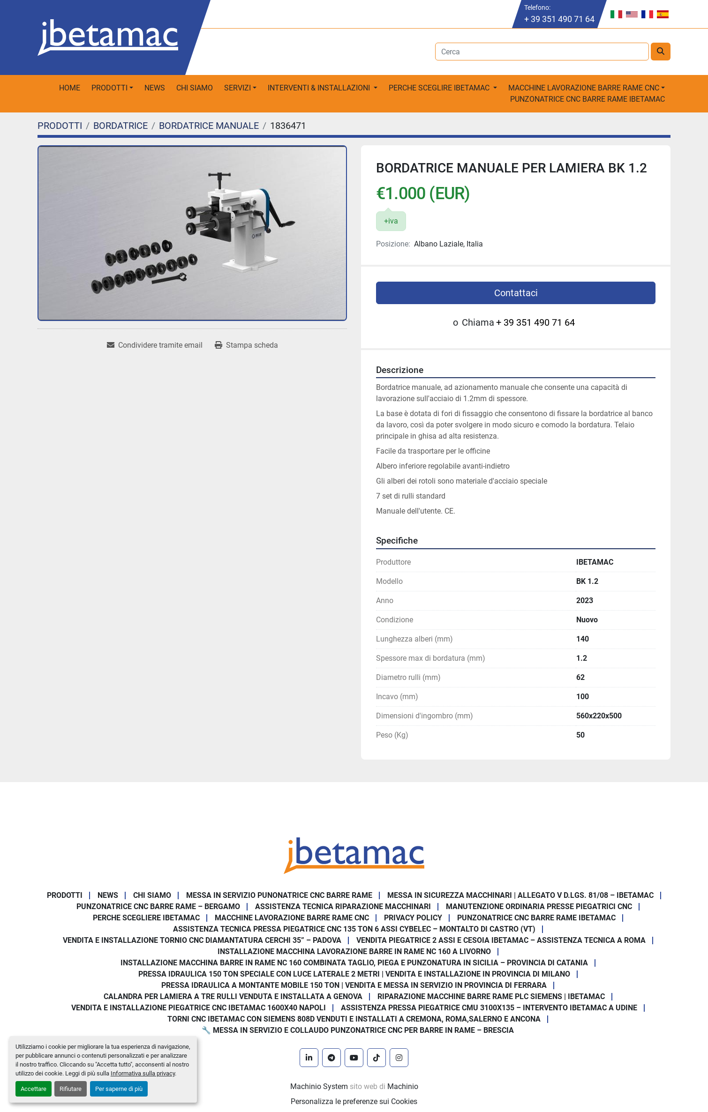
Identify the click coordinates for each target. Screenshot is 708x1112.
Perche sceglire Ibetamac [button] (440, 87)
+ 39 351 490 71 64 (559, 19)
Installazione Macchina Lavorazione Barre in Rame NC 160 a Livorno (354, 951)
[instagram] (399, 1057)
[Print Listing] (246, 345)
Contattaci (516, 293)
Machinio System (319, 1086)
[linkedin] (309, 1057)
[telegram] (331, 1057)
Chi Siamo (194, 87)
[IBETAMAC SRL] (354, 855)
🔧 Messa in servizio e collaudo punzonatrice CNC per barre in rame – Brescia (358, 1030)
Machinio (402, 1086)
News (154, 87)
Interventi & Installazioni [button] (320, 87)
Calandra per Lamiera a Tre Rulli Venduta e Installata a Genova (233, 996)
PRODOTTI (109, 87)
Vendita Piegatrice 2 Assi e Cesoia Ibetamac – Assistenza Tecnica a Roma (501, 940)
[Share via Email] (155, 345)
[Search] (542, 51)
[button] (112, 88)
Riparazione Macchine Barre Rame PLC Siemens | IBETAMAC (491, 996)
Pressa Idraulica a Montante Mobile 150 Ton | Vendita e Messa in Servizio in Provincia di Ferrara (354, 985)
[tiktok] (376, 1057)
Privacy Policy (413, 917)
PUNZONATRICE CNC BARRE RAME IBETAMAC (587, 99)
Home (69, 87)
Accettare (33, 1088)
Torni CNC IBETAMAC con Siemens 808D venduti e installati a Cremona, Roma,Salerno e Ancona (354, 1019)
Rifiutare (71, 1088)
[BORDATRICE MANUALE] (209, 125)
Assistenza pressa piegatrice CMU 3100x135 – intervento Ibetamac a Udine (489, 1007)
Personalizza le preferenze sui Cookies (354, 1101)
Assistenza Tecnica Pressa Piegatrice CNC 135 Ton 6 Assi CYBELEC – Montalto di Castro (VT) (354, 929)
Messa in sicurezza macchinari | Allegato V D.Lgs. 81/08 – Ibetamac (520, 895)
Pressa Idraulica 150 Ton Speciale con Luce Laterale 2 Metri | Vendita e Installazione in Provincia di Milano (354, 974)
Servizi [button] (237, 87)
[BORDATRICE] (120, 125)
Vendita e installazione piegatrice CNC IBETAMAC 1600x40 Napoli (198, 1007)
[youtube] (354, 1057)
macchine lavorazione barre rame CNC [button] (583, 87)
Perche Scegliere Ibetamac (146, 917)
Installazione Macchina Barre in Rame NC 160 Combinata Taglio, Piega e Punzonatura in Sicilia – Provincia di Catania (354, 962)
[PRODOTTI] (60, 125)
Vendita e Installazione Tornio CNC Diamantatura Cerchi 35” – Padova (202, 940)
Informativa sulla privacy (143, 1073)
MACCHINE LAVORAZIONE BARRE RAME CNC (292, 917)
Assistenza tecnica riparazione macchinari (343, 906)
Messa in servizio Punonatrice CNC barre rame (279, 895)
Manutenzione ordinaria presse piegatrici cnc (539, 906)
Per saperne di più (119, 1088)
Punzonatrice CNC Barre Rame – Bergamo (158, 906)
